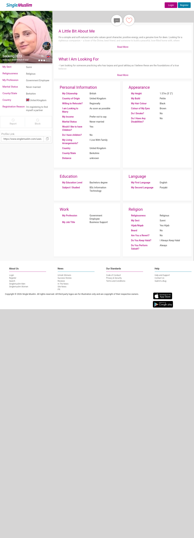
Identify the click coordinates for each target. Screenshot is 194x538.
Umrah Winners (64, 275)
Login (171, 5)
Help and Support (162, 275)
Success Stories (65, 278)
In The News (63, 284)
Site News (62, 286)
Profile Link (7, 134)
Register (184, 5)
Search (12, 281)
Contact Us (159, 278)
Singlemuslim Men (17, 284)
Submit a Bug (160, 281)
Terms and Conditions (115, 281)
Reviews (61, 281)
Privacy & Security (114, 278)
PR (59, 289)
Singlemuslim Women (18, 286)
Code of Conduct (113, 275)
